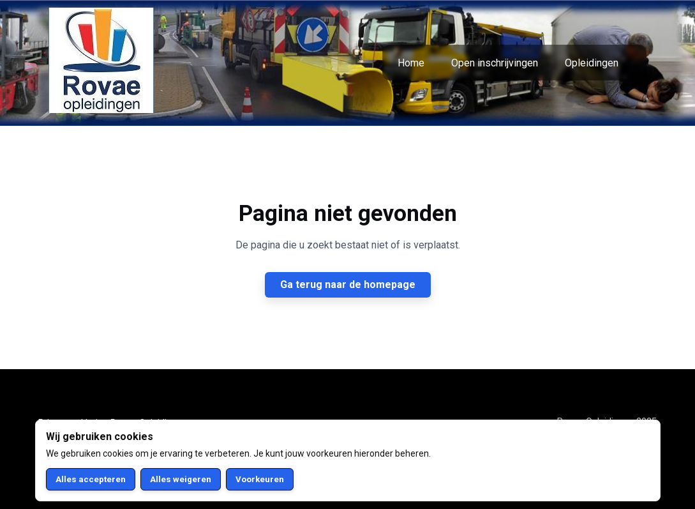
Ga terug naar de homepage (347, 284)
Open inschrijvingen (494, 63)
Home (411, 63)
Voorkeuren (259, 479)
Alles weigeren (180, 479)
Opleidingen (591, 63)
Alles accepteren (91, 479)
